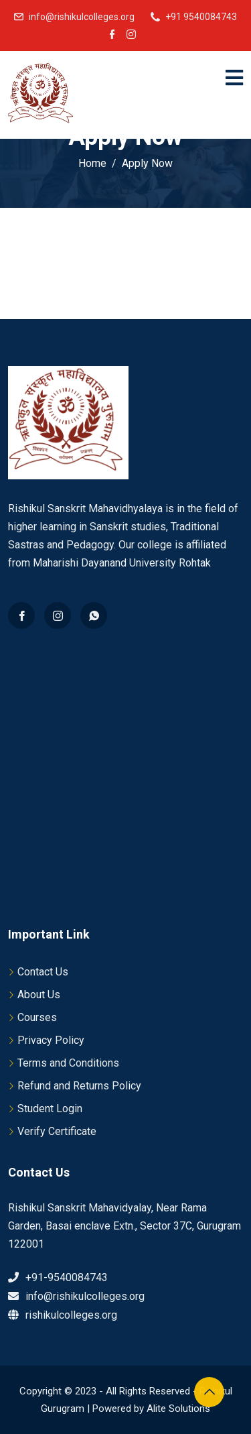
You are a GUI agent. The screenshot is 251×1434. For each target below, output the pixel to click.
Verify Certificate (56, 1131)
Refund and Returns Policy (79, 1085)
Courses (37, 1017)
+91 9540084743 (201, 16)
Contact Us (42, 971)
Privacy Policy (50, 1040)
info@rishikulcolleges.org (82, 16)
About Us (38, 994)
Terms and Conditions (68, 1063)
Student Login (49, 1108)
